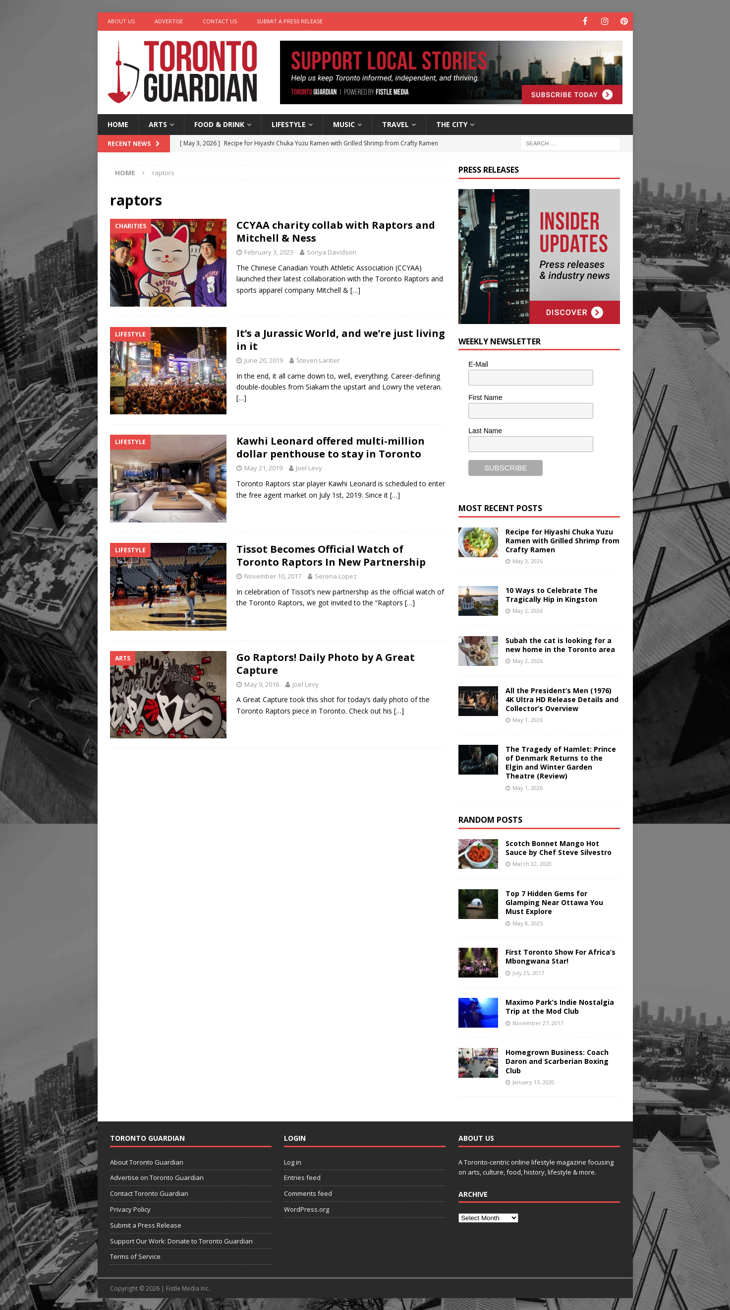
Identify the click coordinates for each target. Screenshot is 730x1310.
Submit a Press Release (290, 21)
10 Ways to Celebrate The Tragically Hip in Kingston (551, 594)
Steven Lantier (318, 359)
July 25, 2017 (528, 972)
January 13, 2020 (533, 1081)
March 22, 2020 (532, 863)
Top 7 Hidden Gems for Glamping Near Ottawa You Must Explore (554, 901)
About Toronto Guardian (146, 1161)
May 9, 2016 (261, 683)
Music (344, 123)
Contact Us (220, 21)
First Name (485, 397)
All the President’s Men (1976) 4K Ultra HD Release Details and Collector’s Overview (561, 698)
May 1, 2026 (527, 719)
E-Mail (478, 364)
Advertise (169, 21)
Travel (395, 123)
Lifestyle (289, 123)
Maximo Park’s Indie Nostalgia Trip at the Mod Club (559, 1006)
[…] (355, 289)
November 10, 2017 (272, 575)
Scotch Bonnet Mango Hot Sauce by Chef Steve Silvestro (558, 847)
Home (118, 123)
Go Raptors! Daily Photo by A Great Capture (325, 663)
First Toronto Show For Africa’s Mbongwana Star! (560, 956)
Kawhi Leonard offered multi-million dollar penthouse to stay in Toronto (330, 447)
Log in (292, 1161)
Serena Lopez (336, 575)
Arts (158, 123)
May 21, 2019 (263, 467)
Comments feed (308, 1192)
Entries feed (302, 1177)
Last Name (485, 430)
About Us (121, 21)
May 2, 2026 (527, 610)
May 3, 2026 (527, 560)
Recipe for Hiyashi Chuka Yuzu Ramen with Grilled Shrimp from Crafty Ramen (562, 539)
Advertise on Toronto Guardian (157, 1177)
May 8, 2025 (527, 922)
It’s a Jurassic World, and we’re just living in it (340, 339)
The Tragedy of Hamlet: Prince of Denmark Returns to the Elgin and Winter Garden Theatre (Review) (560, 761)
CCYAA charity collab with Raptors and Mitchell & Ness (335, 231)
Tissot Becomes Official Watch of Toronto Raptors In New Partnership (331, 555)
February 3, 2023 (268, 251)
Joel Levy (309, 467)
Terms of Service (135, 1255)
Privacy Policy (130, 1208)
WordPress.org (306, 1208)
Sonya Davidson (331, 251)
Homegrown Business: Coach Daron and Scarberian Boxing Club (557, 1060)
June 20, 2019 (263, 359)
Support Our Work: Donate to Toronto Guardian (181, 1240)
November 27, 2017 (537, 1022)
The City (451, 123)
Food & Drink (219, 123)
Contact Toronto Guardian (149, 1192)
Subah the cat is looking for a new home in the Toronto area (560, 644)
